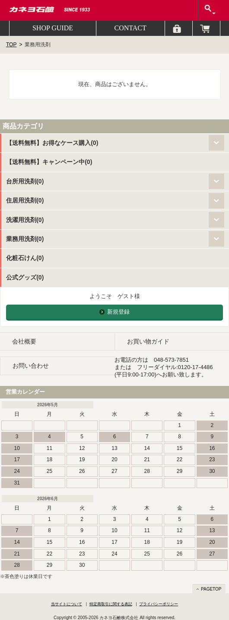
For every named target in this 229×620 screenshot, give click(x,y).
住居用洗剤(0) (25, 200)
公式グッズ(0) (25, 277)
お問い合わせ (31, 365)
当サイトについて (66, 604)
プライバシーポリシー (158, 604)
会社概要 (24, 341)
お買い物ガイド (148, 341)
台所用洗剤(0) (25, 181)
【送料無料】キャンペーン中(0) (49, 161)
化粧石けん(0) (25, 257)
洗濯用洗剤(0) (25, 219)
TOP (11, 45)
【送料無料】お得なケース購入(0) (52, 142)
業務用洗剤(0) (25, 238)
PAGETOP (211, 589)
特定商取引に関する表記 (110, 604)
